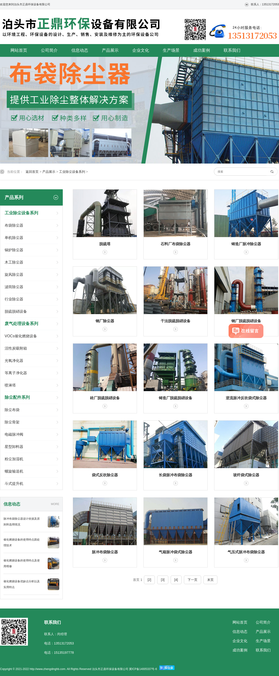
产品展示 (110, 50)
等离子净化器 (16, 373)
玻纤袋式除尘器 (246, 475)
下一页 (192, 580)
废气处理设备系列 (21, 323)
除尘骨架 (12, 422)
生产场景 (171, 50)
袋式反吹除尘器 (105, 475)
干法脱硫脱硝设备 (175, 321)
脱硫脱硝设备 (16, 311)
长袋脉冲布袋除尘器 (175, 475)
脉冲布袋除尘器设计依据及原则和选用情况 (21, 521)
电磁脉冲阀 (14, 434)
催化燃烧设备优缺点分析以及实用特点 (21, 584)
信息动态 (79, 50)
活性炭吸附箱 (16, 348)
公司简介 (49, 50)
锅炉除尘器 (14, 250)
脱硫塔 (104, 244)
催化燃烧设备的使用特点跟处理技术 (21, 542)
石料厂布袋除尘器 (175, 244)
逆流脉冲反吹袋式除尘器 (246, 398)
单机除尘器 (14, 238)
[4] (176, 580)
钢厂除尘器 (105, 321)
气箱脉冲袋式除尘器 (175, 552)
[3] (163, 580)
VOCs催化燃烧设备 (21, 336)
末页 (210, 580)
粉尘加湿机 (14, 459)
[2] (149, 580)
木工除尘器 (14, 262)
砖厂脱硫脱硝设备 (105, 398)
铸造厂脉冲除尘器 (246, 244)
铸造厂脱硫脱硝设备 (175, 398)
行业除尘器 (14, 299)
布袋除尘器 (14, 225)
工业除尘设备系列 (72, 172)
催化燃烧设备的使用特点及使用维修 (21, 563)
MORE (55, 504)
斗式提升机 (14, 484)
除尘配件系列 (17, 397)
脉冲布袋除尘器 (105, 552)
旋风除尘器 (14, 275)
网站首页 (18, 50)
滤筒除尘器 (14, 287)
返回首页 (32, 172)
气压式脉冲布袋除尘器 (246, 552)
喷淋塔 (10, 385)
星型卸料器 (14, 447)
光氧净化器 (14, 361)
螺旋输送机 (14, 471)
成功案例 (201, 50)
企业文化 (140, 50)
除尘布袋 (12, 410)
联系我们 (232, 50)
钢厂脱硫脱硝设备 (246, 321)
